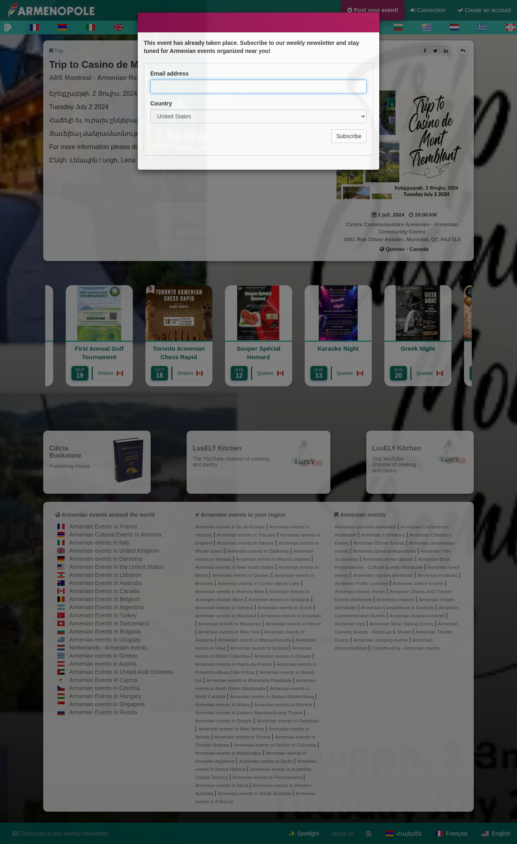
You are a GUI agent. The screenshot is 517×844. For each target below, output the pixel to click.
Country (161, 74)
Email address (169, 44)
